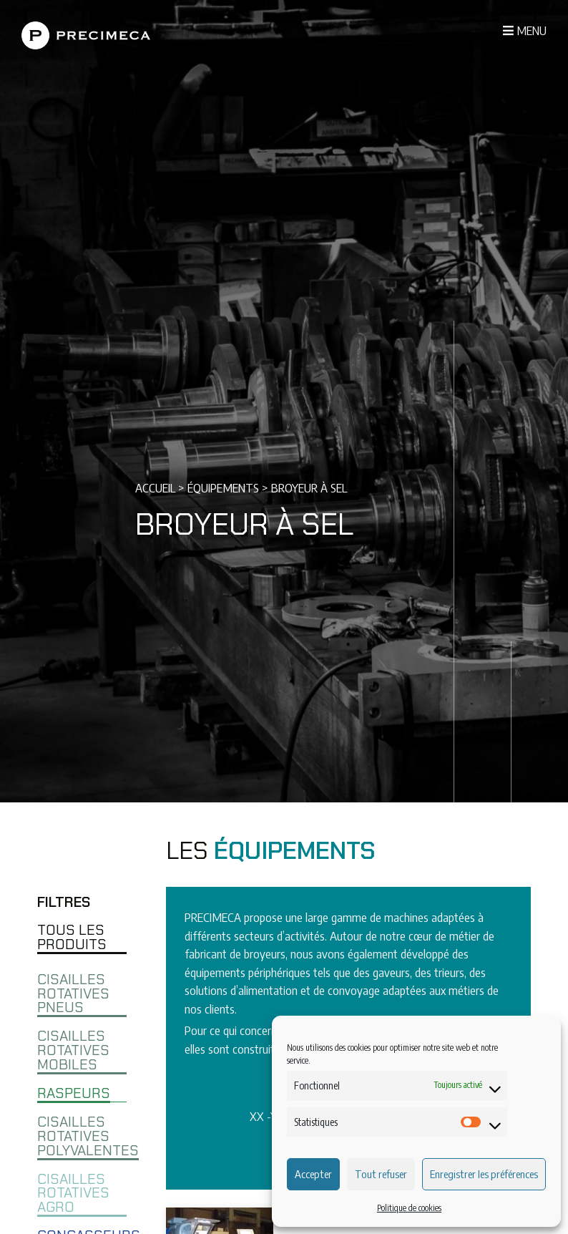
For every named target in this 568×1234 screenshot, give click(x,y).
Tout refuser (381, 1173)
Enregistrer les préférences (484, 1173)
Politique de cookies (409, 1208)
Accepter (313, 1173)
